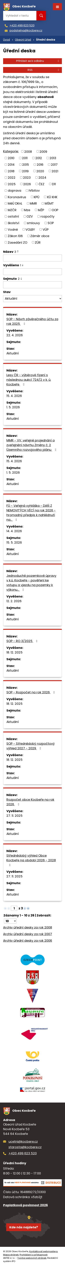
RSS (44, 70)
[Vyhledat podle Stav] (32, 298)
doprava (14, 190)
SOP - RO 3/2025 (22, 641)
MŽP (41, 210)
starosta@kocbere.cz (25, 1147)
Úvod (6, 39)
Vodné (13, 229)
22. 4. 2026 (14, 335)
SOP (51, 223)
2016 (40, 164)
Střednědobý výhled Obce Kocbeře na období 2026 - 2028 (31, 860)
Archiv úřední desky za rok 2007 (27, 934)
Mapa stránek (11, 1254)
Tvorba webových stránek (31, 1257)
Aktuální (12, 353)
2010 (11, 158)
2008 (28, 151)
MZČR (12, 210)
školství (13, 223)
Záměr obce (39, 236)
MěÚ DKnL (15, 203)
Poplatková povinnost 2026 (25, 1205)
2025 (12, 184)
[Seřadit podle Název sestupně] (18, 252)
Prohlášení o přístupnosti (33, 1254)
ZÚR (38, 242)
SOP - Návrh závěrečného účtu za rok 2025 (32, 321)
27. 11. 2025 (14, 815)
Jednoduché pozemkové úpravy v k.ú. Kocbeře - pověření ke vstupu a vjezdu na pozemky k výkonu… (31, 582)
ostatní (13, 216)
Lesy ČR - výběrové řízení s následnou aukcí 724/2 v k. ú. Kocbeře (28, 380)
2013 (53, 158)
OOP (55, 210)
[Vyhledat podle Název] (32, 258)
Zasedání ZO (17, 242)
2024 (42, 177)
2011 (25, 158)
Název (9, 252)
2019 (25, 171)
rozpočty (47, 216)
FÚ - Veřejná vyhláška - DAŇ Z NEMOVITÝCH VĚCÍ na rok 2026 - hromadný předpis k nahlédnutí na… (31, 512)
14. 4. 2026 (14, 531)
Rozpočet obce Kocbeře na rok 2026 (30, 801)
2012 (38, 158)
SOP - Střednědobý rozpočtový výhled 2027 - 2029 (30, 745)
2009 (43, 151)
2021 (55, 171)
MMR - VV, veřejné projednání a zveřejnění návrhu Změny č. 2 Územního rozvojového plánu (32, 445)
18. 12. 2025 (14, 652)
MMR (33, 203)
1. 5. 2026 (13, 407)
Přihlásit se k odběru (38, 61)
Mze (27, 210)
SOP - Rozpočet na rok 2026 (31, 692)
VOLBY (30, 229)
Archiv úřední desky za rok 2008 (27, 927)
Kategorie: (11, 151)
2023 (27, 177)
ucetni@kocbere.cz (23, 1141)
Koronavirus (17, 197)
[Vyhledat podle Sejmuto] (32, 284)
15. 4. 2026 (14, 396)
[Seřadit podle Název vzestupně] (18, 251)
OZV (30, 216)
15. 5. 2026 (14, 542)
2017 (54, 164)
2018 (11, 171)
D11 (54, 184)
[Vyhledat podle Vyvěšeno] (32, 271)
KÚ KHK (52, 197)
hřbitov (34, 190)
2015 (25, 164)
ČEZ (41, 184)
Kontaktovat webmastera (43, 1251)
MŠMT (49, 203)
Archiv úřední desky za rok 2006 (27, 940)
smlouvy (33, 223)
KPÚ (36, 197)
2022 (11, 177)
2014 (11, 164)
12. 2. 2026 (13, 601)
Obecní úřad (23, 39)
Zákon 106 (15, 236)
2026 (27, 184)
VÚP (46, 229)
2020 (40, 171)
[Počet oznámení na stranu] (10, 921)
